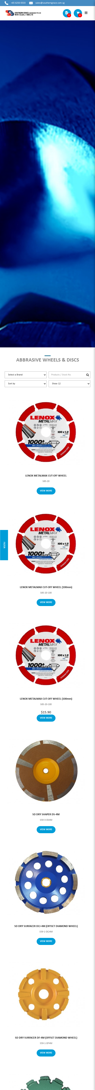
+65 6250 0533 (18, 3)
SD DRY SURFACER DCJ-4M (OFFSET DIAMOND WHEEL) (46, 926)
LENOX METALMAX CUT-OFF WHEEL (46, 475)
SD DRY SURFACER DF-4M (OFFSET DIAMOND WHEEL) (46, 1037)
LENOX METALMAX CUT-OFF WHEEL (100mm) (46, 587)
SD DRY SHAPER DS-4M (46, 814)
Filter (4, 545)
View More (46, 491)
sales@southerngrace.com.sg (50, 3)
